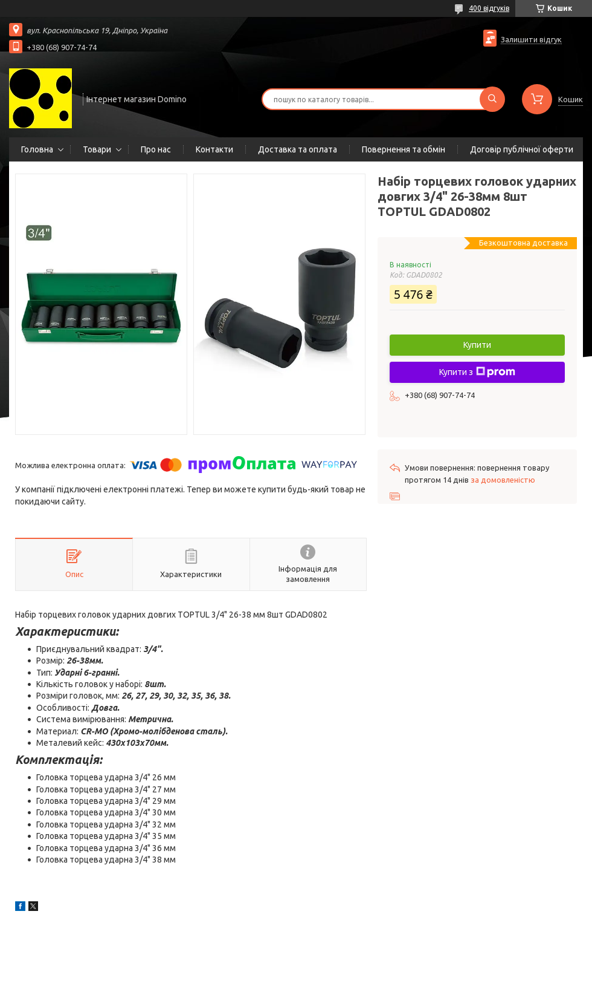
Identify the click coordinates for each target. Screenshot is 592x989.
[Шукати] (492, 99)
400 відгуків (489, 8)
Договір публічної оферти (521, 149)
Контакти (214, 149)
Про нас (156, 149)
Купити (477, 345)
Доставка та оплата (297, 149)
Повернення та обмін (403, 149)
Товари (97, 149)
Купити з (477, 372)
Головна (37, 149)
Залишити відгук (531, 39)
